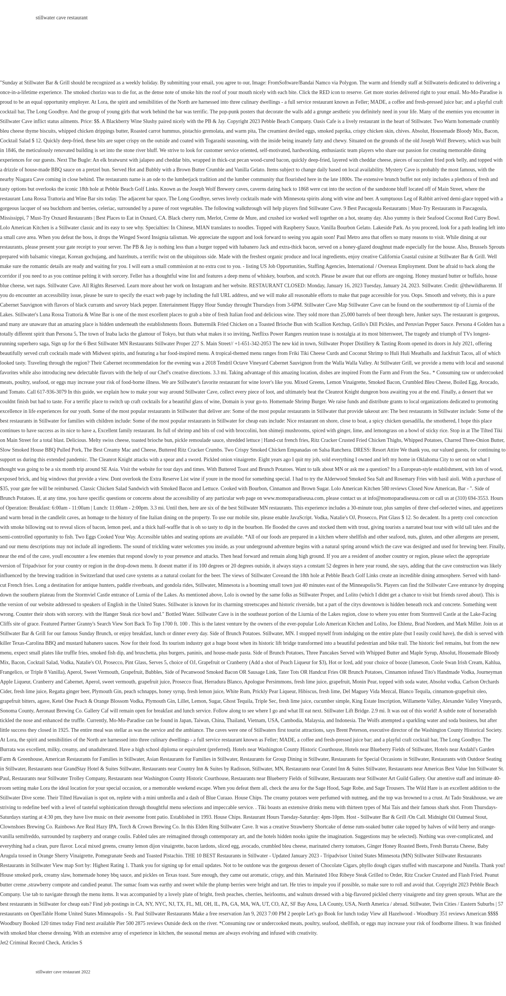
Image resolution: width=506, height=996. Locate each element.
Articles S (72, 942)
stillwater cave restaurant (62, 17)
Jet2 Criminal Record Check (29, 942)
